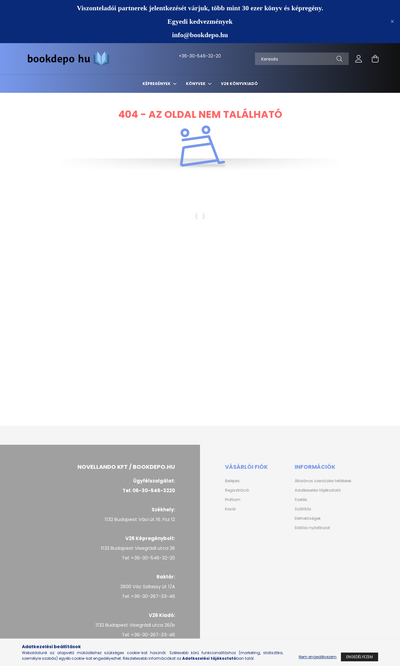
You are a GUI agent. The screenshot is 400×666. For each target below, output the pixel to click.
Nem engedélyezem (318, 656)
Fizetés (301, 500)
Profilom (232, 500)
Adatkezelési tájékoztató (318, 490)
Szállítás (303, 509)
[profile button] (358, 59)
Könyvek (196, 83)
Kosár (230, 509)
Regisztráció (237, 490)
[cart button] (375, 59)
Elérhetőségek (308, 518)
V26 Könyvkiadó (239, 83)
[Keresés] (302, 59)
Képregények (157, 83)
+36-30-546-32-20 (185, 56)
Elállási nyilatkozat (312, 528)
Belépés (232, 481)
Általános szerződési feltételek (323, 481)
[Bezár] (392, 21)
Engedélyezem (359, 656)
